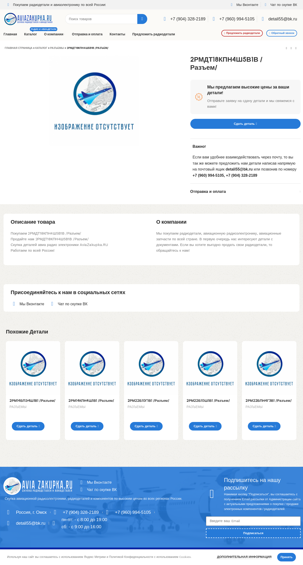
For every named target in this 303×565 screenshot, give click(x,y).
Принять (287, 557)
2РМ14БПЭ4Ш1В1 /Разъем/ (32, 400)
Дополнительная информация (244, 557)
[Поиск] (106, 19)
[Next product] (296, 48)
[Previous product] (286, 48)
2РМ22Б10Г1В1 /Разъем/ (149, 400)
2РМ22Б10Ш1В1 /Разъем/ (209, 400)
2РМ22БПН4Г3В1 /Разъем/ (268, 400)
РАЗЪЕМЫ (57, 48)
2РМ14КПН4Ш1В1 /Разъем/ (91, 400)
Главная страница (18, 48)
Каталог (41, 48)
